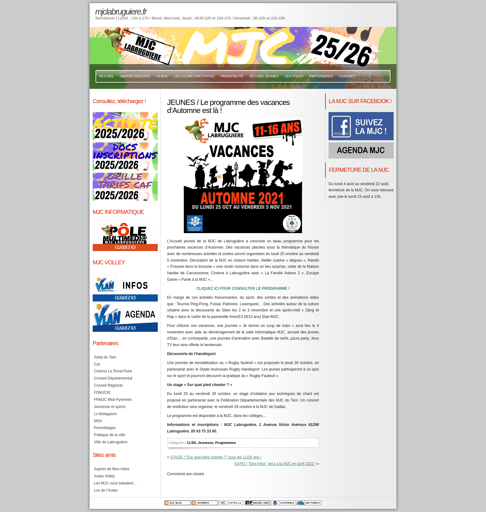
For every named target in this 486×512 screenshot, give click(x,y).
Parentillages (105, 428)
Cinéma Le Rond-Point (113, 371)
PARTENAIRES (321, 76)
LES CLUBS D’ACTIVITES (194, 76)
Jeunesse (205, 443)
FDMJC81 (102, 392)
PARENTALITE (232, 76)
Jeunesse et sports (110, 407)
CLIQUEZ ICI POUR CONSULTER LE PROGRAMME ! (243, 288)
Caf (97, 364)
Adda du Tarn (105, 357)
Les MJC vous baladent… (115, 483)
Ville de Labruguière (110, 442)
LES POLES (294, 76)
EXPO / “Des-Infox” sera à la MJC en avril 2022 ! (275, 464)
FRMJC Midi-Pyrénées (113, 399)
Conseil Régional (108, 385)
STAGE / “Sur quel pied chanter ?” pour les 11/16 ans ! (215, 457)
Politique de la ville (109, 435)
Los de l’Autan (106, 490)
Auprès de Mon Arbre (112, 469)
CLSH (191, 443)
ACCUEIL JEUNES (264, 76)
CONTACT (347, 76)
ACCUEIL (106, 76)
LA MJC (162, 76)
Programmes (225, 443)
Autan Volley (104, 476)
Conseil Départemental (113, 378)
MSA (98, 421)
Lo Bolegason (105, 414)
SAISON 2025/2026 (135, 76)
